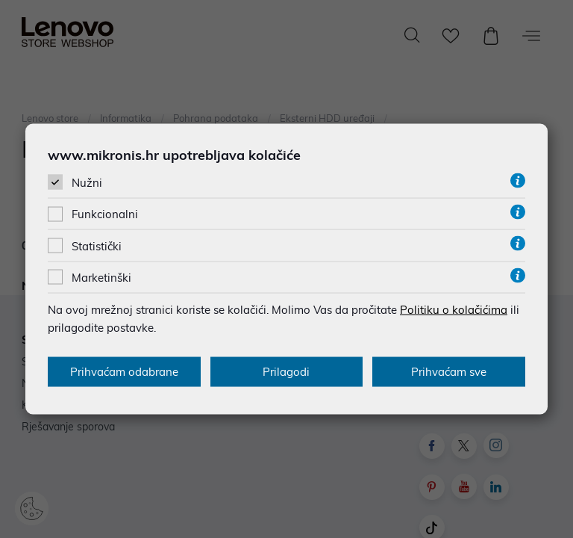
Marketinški (101, 277)
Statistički (97, 245)
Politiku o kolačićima (453, 309)
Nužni (87, 183)
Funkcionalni (105, 214)
